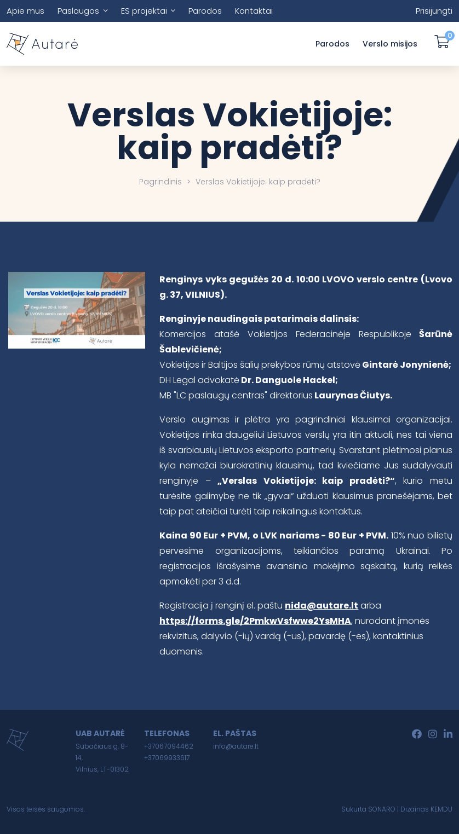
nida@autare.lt (321, 605)
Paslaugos (78, 10)
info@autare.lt (236, 746)
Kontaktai (254, 10)
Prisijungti (434, 10)
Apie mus (25, 10)
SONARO (381, 809)
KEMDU (441, 809)
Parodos (205, 10)
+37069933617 (167, 757)
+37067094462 (168, 746)
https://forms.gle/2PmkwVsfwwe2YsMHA (255, 621)
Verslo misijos (390, 43)
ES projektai (144, 10)
